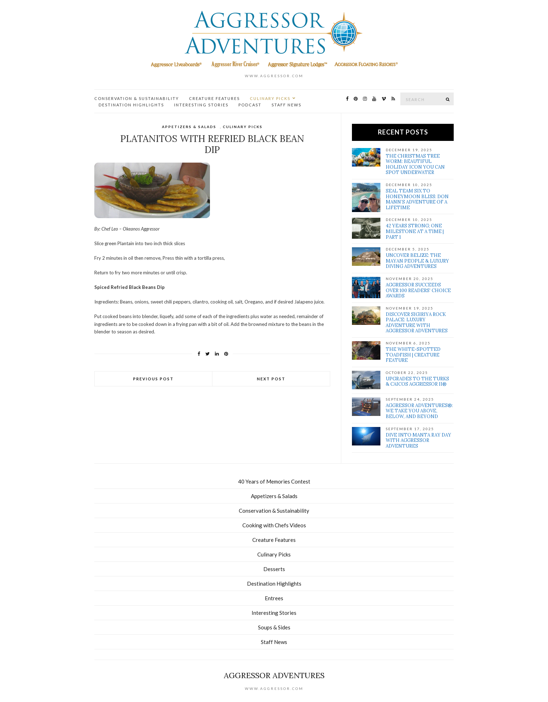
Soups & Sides (274, 627)
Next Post (271, 378)
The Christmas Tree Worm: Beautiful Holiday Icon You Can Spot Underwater (415, 164)
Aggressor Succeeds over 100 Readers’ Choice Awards (418, 290)
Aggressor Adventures (274, 675)
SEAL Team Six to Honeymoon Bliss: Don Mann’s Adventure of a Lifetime (417, 199)
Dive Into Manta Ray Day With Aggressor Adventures (418, 440)
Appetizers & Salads (189, 127)
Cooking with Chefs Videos (274, 525)
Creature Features (214, 98)
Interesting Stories (201, 104)
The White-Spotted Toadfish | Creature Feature (413, 354)
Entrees (274, 598)
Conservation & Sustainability (136, 98)
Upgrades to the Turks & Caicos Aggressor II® (417, 381)
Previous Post (153, 378)
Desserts (274, 569)
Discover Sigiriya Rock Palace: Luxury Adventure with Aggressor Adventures (417, 322)
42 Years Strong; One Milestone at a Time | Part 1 (415, 231)
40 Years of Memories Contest (274, 481)
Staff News (286, 104)
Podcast (250, 104)
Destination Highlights (131, 104)
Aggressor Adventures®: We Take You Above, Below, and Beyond (419, 410)
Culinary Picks (270, 98)
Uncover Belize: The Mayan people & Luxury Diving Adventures (417, 260)
